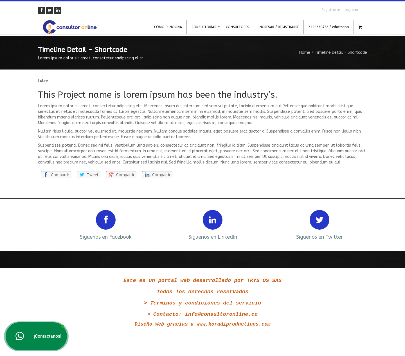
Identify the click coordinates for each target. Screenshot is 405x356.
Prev (49, 224)
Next (355, 224)
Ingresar (352, 10)
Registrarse (331, 10)
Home (304, 52)
